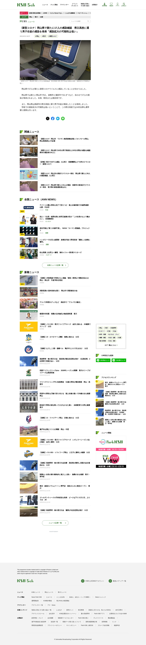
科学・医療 (103, 334)
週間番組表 (35, 601)
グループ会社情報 (103, 625)
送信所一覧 (54, 621)
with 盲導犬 (119, 610)
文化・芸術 (112, 341)
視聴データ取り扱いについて (72, 621)
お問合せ (123, 4)
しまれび (59, 610)
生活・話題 (112, 337)
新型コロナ (53, 36)
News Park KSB (37, 597)
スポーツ (102, 331)
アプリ (117, 4)
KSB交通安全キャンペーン (67, 613)
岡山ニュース (49, 592)
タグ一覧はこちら (110, 345)
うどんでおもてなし (56, 13)
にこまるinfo (61, 597)
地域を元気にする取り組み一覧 (41, 610)
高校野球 (113, 328)
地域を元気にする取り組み (85, 4)
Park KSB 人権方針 (87, 625)
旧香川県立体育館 (34, 13)
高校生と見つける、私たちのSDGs (100, 610)
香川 (36, 17)
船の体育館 (103, 341)
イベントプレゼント (74, 4)
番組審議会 (111, 618)
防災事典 (81, 610)
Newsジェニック (100, 597)
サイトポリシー (71, 625)
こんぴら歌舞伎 (70, 13)
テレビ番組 (54, 4)
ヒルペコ (49, 597)
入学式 (45, 13)
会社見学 (52, 613)
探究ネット (70, 610)
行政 (109, 331)
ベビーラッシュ (82, 13)
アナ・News (51, 605)
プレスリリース (98, 618)
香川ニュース (62, 592)
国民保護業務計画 (91, 621)
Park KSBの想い (83, 618)
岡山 (30, 17)
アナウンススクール (38, 613)
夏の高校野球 (85, 613)
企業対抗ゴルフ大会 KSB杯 (118, 613)
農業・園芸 (103, 337)
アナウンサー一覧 (37, 605)
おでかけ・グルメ (114, 334)
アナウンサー (64, 4)
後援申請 (117, 625)
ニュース (45, 4)
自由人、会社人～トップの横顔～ (80, 597)
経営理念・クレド (37, 618)
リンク (114, 621)
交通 (120, 337)
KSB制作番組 (47, 601)
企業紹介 (95, 4)
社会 (115, 331)
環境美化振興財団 (37, 625)
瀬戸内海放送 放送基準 (39, 621)
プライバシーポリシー (55, 625)
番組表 (111, 4)
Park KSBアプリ (99, 613)
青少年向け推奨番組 (62, 601)
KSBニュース (36, 592)
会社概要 (50, 618)
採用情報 (104, 4)
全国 (41, 17)
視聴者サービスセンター (66, 618)
